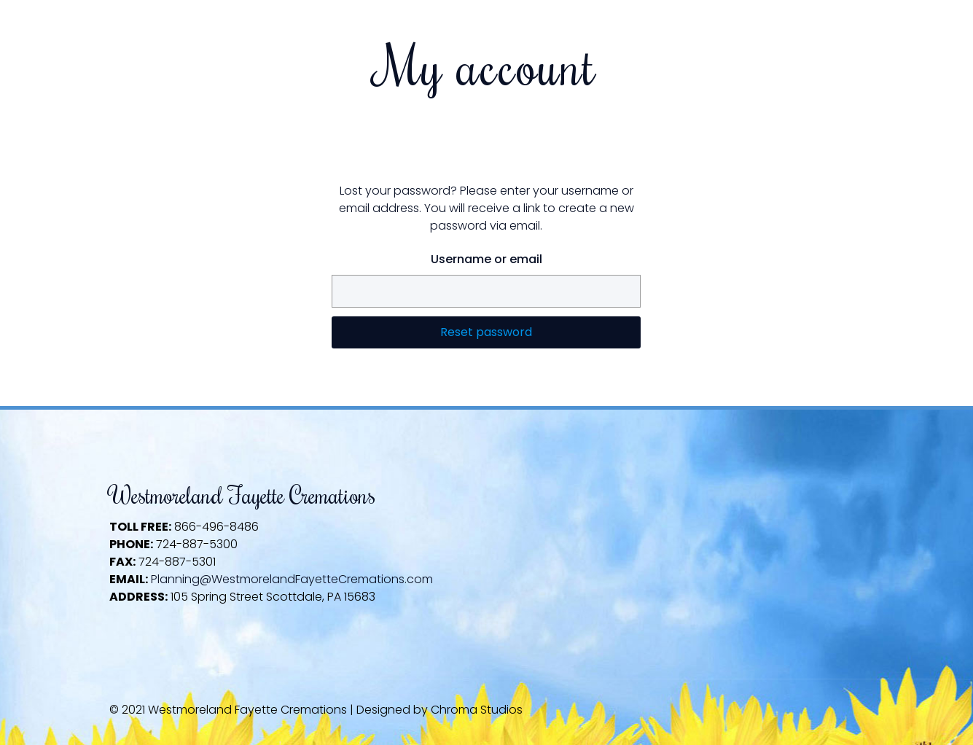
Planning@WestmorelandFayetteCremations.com (292, 579)
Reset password (486, 332)
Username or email (486, 259)
